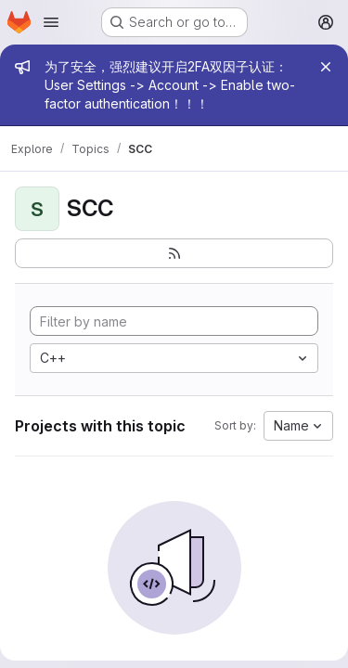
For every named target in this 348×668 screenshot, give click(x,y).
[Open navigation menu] (51, 22)
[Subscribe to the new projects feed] (174, 253)
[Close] (326, 67)
